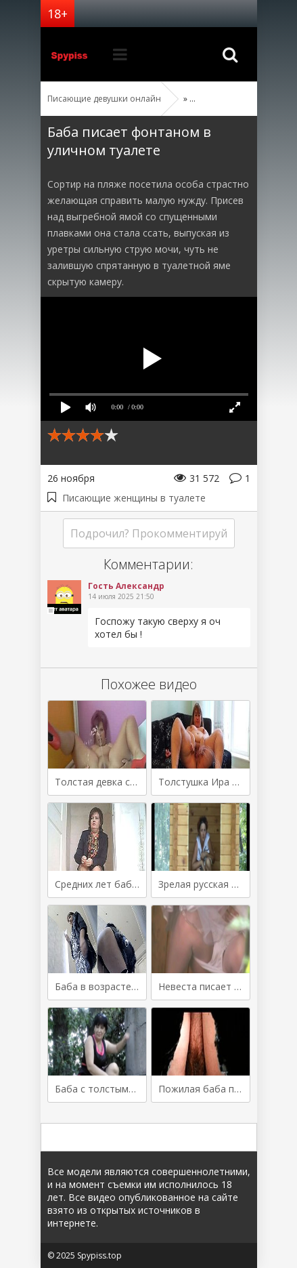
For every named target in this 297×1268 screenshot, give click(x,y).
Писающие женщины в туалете (134, 497)
